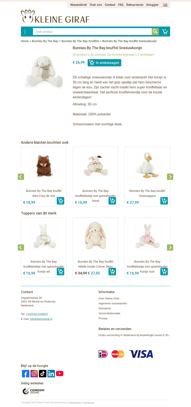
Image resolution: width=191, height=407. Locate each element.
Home (25, 41)
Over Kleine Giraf (109, 298)
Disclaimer (105, 308)
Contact (110, 4)
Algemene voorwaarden (113, 303)
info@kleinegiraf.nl (41, 318)
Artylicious (89, 402)
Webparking (75, 402)
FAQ (120, 4)
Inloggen (152, 4)
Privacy (103, 318)
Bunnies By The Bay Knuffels (80, 41)
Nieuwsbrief (78, 4)
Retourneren (134, 4)
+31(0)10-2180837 (37, 314)
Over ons (96, 4)
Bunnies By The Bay (45, 41)
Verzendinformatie (109, 313)
